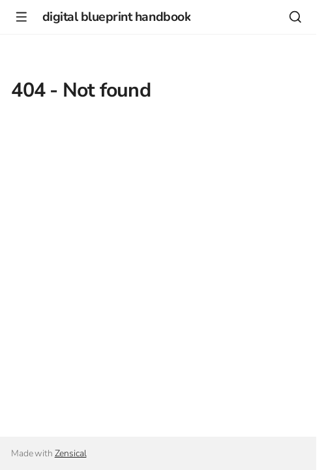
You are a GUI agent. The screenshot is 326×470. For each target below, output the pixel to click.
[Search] (295, 16)
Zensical (71, 453)
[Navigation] (21, 16)
